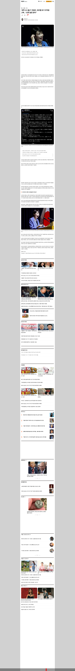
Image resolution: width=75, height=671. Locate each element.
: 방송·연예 (25, 558)
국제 (26, 8)
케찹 (21, 8)
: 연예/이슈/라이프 (26, 534)
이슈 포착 (22, 496)
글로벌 (24, 8)
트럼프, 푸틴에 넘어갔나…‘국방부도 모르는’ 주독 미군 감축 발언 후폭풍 (34, 150)
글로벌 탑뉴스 (23, 460)
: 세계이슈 (24, 585)
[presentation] (35, 478)
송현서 (25, 18)
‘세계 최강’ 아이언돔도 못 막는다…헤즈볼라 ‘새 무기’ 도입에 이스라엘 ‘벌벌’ (34, 152)
